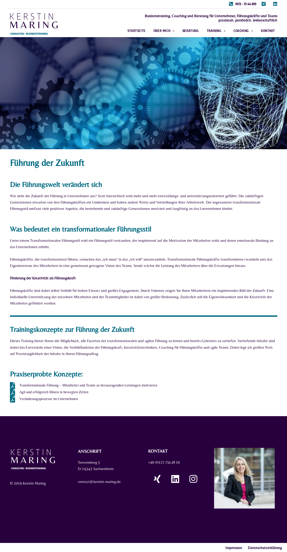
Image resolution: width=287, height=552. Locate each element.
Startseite (130, 30)
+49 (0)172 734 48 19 (165, 461)
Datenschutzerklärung (265, 547)
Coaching (237, 30)
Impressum (233, 547)
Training (210, 30)
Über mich (158, 30)
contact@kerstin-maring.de (99, 481)
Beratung (184, 30)
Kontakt (262, 30)
